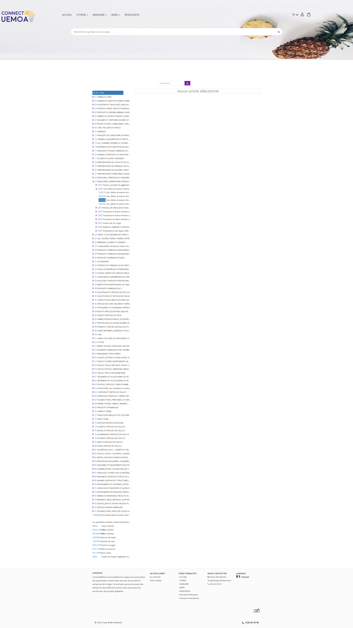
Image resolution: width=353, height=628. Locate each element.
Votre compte (156, 580)
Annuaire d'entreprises (189, 598)
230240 (102, 200)
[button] (302, 14)
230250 (102, 203)
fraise (95, 525)
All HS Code (98, 92)
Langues (241, 573)
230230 (102, 196)
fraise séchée (96, 529)
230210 (102, 192)
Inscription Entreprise (189, 594)
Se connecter (155, 577)
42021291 (96, 545)
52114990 (96, 552)
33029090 (96, 537)
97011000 (96, 548)
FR (295, 14)
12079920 (96, 541)
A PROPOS (97, 573)
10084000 (96, 515)
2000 (94, 556)
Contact (219, 573)
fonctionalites (188, 573)
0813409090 (96, 533)
